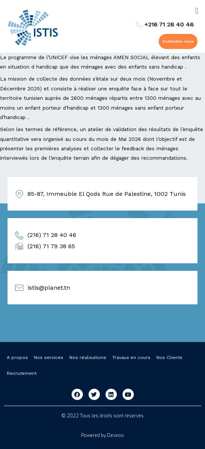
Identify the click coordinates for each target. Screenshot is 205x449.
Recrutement (22, 373)
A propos (17, 357)
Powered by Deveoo (102, 435)
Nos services (48, 357)
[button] (178, 41)
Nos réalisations (87, 357)
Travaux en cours (131, 357)
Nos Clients (169, 357)
